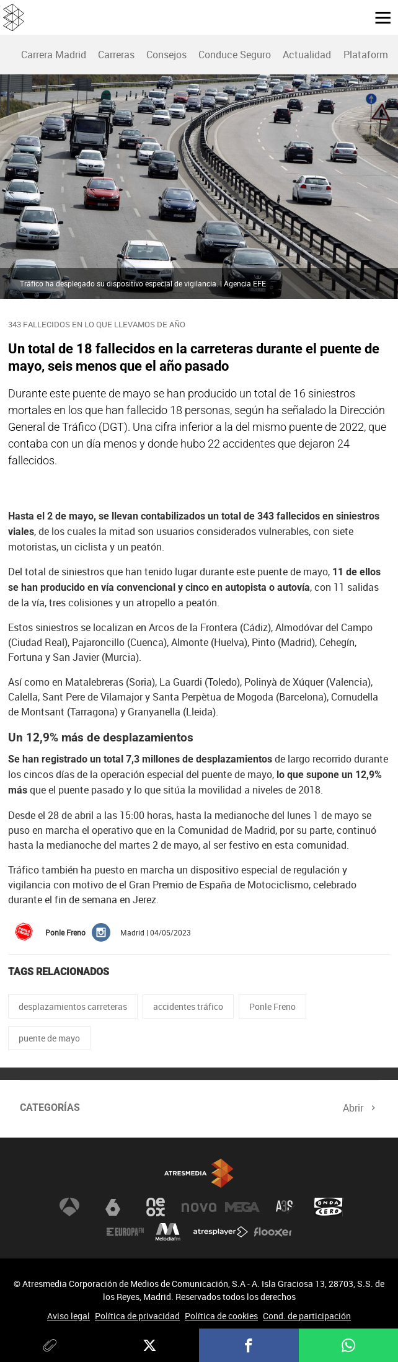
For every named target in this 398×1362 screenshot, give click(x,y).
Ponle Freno (272, 1006)
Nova (199, 1207)
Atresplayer (221, 1232)
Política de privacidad (137, 1316)
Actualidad (307, 54)
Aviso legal (68, 1316)
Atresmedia (199, 1173)
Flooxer (272, 1232)
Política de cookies (221, 1316)
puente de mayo (49, 1038)
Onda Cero (328, 1207)
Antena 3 (69, 1207)
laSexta (112, 1207)
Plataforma (368, 54)
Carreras (116, 54)
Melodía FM (168, 1232)
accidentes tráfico (188, 1006)
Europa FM (125, 1232)
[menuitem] (53, 54)
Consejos (166, 54)
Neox (155, 1207)
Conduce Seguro (234, 54)
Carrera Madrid (53, 54)
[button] (378, 16)
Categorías (50, 1107)
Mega (242, 1207)
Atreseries (285, 1207)
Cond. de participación (307, 1316)
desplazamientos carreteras (73, 1006)
